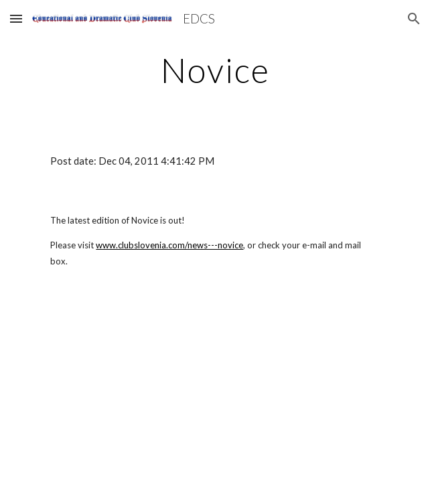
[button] (16, 18)
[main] (214, 70)
